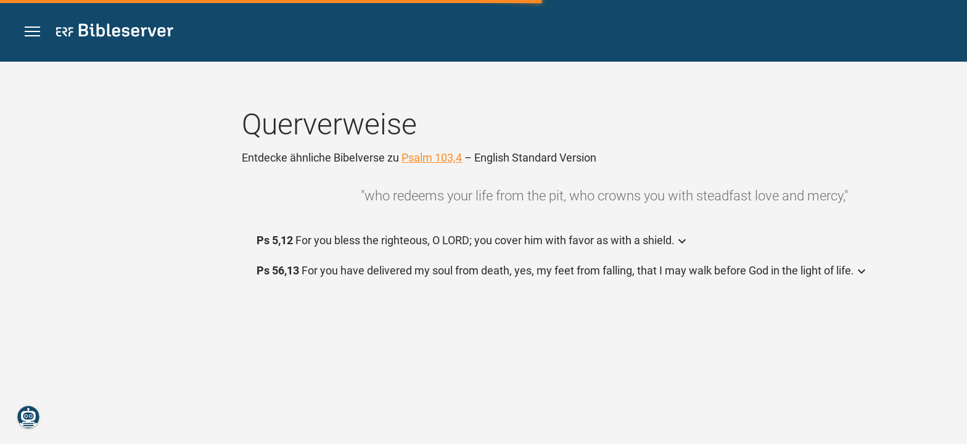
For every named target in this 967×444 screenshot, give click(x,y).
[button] (32, 32)
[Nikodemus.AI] (28, 417)
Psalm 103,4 (431, 157)
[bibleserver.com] (114, 32)
